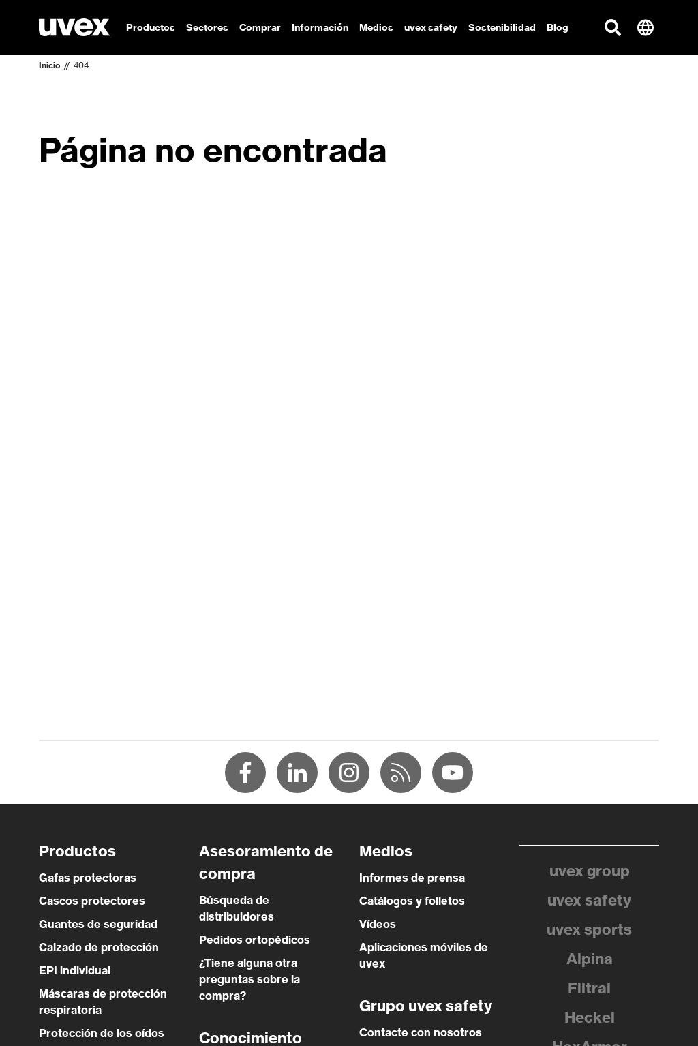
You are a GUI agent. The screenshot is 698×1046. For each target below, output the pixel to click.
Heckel (589, 1017)
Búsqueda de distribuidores (236, 908)
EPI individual (74, 970)
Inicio (49, 65)
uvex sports (589, 929)
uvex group (589, 870)
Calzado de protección (99, 947)
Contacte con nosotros (420, 1032)
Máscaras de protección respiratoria (103, 1002)
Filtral (589, 988)
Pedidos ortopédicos (254, 939)
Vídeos (377, 924)
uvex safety (589, 900)
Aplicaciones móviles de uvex (423, 955)
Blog (557, 27)
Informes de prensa (412, 877)
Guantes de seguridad (98, 924)
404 (81, 65)
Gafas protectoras (87, 877)
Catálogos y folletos (412, 901)
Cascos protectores (92, 901)
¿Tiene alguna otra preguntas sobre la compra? (249, 979)
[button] (612, 27)
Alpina (589, 958)
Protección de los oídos (101, 1033)
